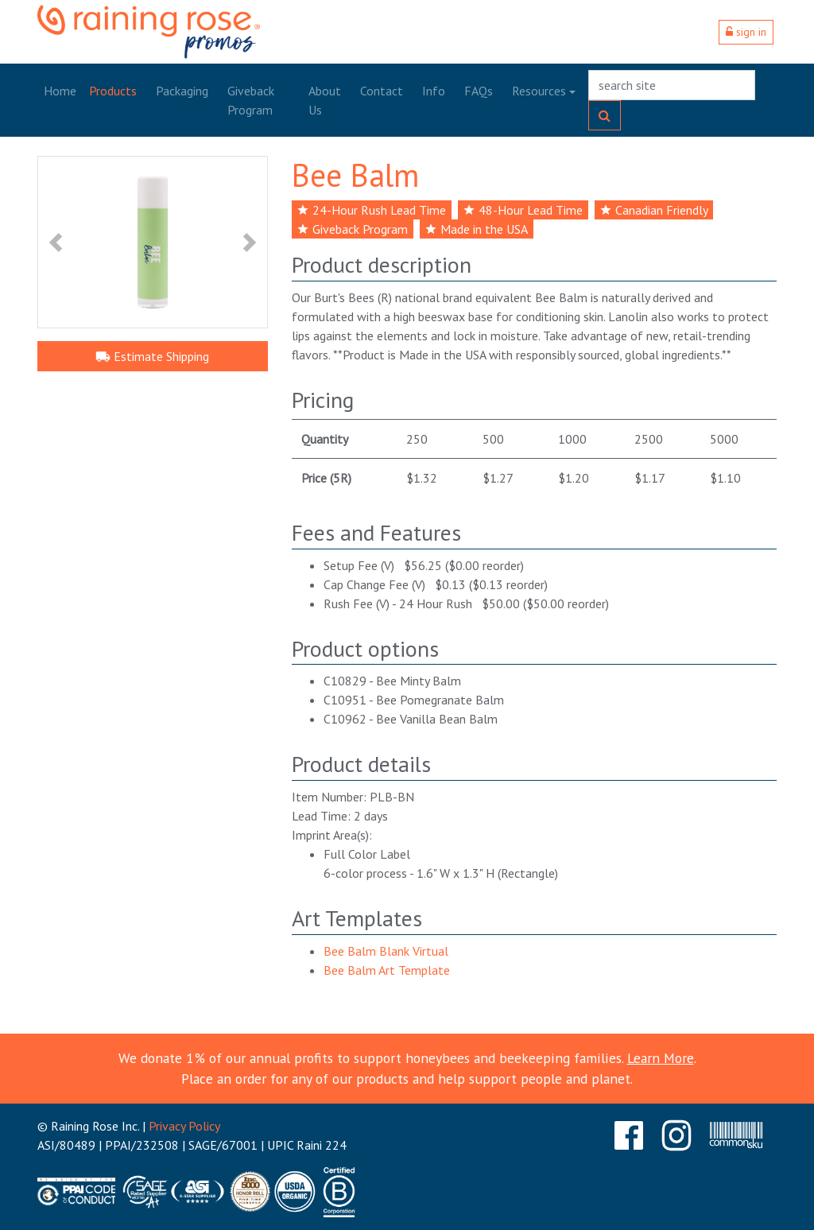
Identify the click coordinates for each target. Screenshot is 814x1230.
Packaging (182, 91)
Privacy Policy (184, 1126)
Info (433, 91)
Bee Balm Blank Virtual (386, 951)
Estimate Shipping (152, 356)
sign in (746, 32)
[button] (55, 242)
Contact (381, 91)
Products (113, 91)
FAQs (478, 91)
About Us (324, 100)
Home (60, 91)
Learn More (660, 1058)
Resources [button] (539, 91)
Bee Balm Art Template (387, 970)
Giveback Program (250, 100)
